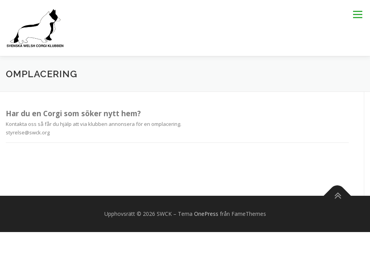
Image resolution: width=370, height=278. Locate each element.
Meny (357, 14)
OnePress (206, 213)
